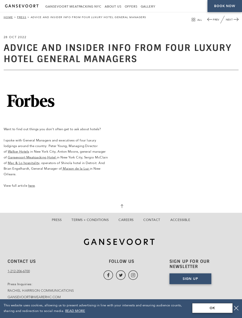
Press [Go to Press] (57, 220)
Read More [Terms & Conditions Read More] (75, 311)
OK (212, 308)
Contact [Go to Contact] (151, 220)
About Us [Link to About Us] (113, 7)
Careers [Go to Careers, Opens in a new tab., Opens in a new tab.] (126, 220)
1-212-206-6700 (19, 271)
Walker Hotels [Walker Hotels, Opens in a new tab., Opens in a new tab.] (18, 151)
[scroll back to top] (121, 206)
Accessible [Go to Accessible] (180, 220)
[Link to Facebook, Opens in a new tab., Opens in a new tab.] (108, 275)
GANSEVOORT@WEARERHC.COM (34, 297)
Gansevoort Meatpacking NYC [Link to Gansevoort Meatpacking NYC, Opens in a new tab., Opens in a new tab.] (73, 7)
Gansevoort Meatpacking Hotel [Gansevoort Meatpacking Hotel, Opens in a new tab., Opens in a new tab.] (32, 157)
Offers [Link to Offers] (131, 7)
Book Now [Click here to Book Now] (224, 6)
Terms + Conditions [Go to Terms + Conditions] (90, 220)
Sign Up (190, 278)
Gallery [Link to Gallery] (148, 7)
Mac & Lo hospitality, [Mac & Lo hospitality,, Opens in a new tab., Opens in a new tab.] (24, 163)
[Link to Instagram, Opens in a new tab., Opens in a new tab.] (133, 275)
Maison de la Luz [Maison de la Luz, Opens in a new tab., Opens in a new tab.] (76, 168)
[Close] (236, 308)
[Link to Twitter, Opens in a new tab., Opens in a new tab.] (121, 275)
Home (8, 17)
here (31, 185)
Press (21, 17)
